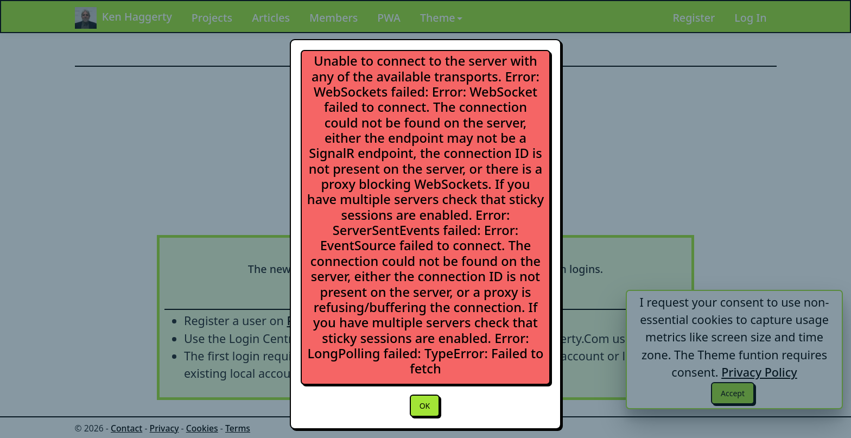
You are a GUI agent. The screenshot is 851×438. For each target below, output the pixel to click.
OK (424, 406)
